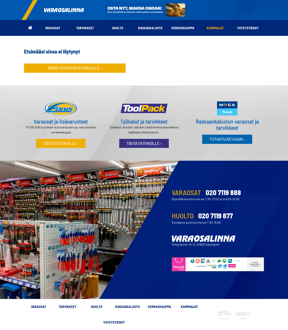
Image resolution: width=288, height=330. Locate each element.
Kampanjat (215, 28)
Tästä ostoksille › (60, 143)
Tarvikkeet (85, 28)
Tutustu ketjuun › (227, 139)
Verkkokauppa (182, 28)
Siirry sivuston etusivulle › (75, 68)
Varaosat (52, 28)
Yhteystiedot (248, 28)
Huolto (117, 28)
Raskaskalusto (150, 28)
